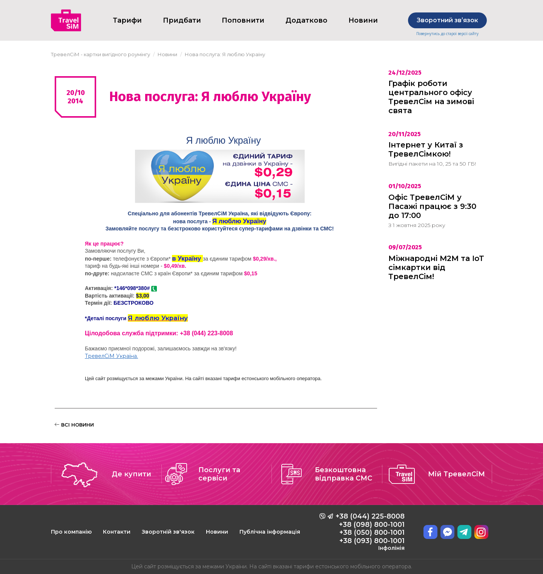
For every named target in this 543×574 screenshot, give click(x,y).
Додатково (306, 20)
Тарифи (127, 20)
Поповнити (243, 20)
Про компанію (71, 531)
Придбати (182, 20)
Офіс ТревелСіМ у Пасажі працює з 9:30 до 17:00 (432, 206)
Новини (217, 531)
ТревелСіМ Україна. (111, 356)
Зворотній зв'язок (168, 531)
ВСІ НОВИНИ (74, 425)
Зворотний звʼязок (447, 20)
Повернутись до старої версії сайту (447, 34)
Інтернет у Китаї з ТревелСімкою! (425, 149)
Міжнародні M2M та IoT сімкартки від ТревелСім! (436, 267)
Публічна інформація (269, 531)
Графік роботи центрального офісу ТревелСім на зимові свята (431, 97)
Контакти (116, 531)
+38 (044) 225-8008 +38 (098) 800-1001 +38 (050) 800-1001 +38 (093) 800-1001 (370, 531)
